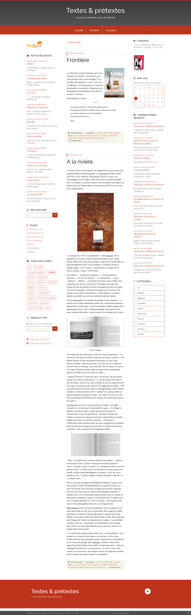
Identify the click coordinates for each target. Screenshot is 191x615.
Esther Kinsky (72, 508)
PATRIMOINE (33, 248)
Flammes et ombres (37, 107)
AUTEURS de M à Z (35, 233)
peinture (44, 303)
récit (94, 138)
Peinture (141, 329)
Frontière (78, 60)
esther (83, 136)
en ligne (98, 350)
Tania (136, 126)
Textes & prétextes (95, 10)
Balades (140, 293)
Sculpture (52, 282)
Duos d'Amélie (34, 136)
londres (81, 138)
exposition (32, 303)
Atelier (30, 63)
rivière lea (101, 138)
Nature (140, 318)
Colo (135, 170)
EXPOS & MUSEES (35, 240)
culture (51, 272)
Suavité (30, 122)
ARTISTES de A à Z (35, 237)
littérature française (46, 297)
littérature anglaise (36, 272)
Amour (31, 282)
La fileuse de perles (37, 78)
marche (88, 138)
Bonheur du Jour (142, 140)
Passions (116, 133)
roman (31, 277)
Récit (48, 308)
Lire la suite (157, 47)
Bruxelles (141, 303)
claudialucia (139, 199)
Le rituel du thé (35, 194)
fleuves (89, 136)
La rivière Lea (72, 405)
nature (31, 297)
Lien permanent (75, 133)
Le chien (31, 93)
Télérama (96, 542)
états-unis (42, 277)
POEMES (31, 252)
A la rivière (80, 161)
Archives (94, 30)
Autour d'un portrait (37, 165)
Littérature (107, 133)
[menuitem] (79, 30)
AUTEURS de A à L (35, 229)
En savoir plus (124, 613)
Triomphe (32, 151)
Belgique (141, 298)
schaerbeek (44, 292)
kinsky (96, 136)
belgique (31, 287)
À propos (111, 30)
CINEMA (30, 244)
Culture (99, 133)
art (29, 267)
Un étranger (33, 180)
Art (138, 287)
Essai (30, 308)
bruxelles (38, 267)
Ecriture (42, 287)
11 (162, 95)
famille (39, 308)
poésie (41, 282)
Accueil (79, 30)
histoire (31, 292)
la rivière (103, 136)
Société (140, 334)
